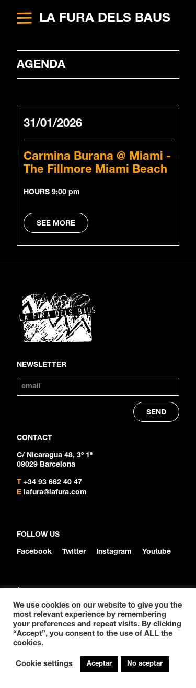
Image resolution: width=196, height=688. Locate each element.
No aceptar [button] (145, 664)
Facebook (34, 552)
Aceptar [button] (99, 664)
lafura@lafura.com (55, 492)
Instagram (114, 552)
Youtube (156, 552)
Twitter (74, 552)
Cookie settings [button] (44, 664)
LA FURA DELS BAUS (104, 19)
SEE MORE (56, 224)
